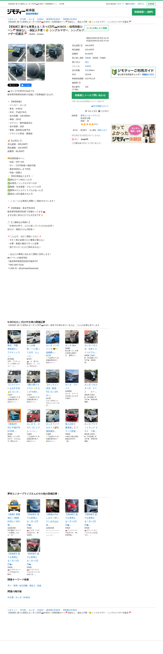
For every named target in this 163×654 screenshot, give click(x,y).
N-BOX (40, 19)
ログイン (141, 4)
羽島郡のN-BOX (70, 19)
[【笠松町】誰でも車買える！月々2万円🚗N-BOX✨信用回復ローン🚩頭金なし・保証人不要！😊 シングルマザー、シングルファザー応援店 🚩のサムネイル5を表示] (35, 71)
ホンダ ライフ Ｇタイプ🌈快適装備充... (52, 420)
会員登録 (151, 4)
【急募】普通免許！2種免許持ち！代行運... (14, 512)
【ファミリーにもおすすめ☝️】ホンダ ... (14, 381)
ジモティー (12, 19)
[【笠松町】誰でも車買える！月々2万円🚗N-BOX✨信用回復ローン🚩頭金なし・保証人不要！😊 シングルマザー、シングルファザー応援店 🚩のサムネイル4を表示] (17, 71)
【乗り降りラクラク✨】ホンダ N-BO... (33, 381)
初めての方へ (130, 4)
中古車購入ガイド (100, 106)
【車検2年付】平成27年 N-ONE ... (14, 420)
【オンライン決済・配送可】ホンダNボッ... (52, 383)
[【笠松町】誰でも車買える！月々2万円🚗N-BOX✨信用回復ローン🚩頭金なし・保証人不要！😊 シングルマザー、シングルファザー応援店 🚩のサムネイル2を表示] (35, 52)
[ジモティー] (16, 12)
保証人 (32, 585)
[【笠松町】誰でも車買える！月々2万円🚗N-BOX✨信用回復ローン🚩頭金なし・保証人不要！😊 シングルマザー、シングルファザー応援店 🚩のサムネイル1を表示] (17, 52)
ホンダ (31, 19)
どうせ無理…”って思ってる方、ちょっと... (33, 343)
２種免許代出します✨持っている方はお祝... (52, 512)
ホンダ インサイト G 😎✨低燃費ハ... (52, 342)
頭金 (39, 585)
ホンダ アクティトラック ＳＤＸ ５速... (91, 420)
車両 (15, 585)
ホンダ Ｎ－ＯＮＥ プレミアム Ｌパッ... (33, 420)
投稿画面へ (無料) (143, 12)
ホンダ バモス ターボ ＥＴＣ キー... (91, 381)
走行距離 (23, 585)
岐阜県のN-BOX (53, 19)
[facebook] (26, 85)
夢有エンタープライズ (90, 115)
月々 (10, 585)
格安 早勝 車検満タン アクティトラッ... (14, 343)
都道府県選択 (32, 14)
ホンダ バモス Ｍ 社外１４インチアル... (91, 342)
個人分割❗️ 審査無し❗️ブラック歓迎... (72, 420)
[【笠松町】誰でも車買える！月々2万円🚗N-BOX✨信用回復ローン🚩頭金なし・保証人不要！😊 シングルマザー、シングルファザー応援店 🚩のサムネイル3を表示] (54, 52)
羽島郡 (88, 58)
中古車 (23, 19)
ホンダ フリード (72, 379)
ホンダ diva (72, 338)
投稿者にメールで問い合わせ (90, 95)
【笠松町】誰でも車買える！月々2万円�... (33, 512)
